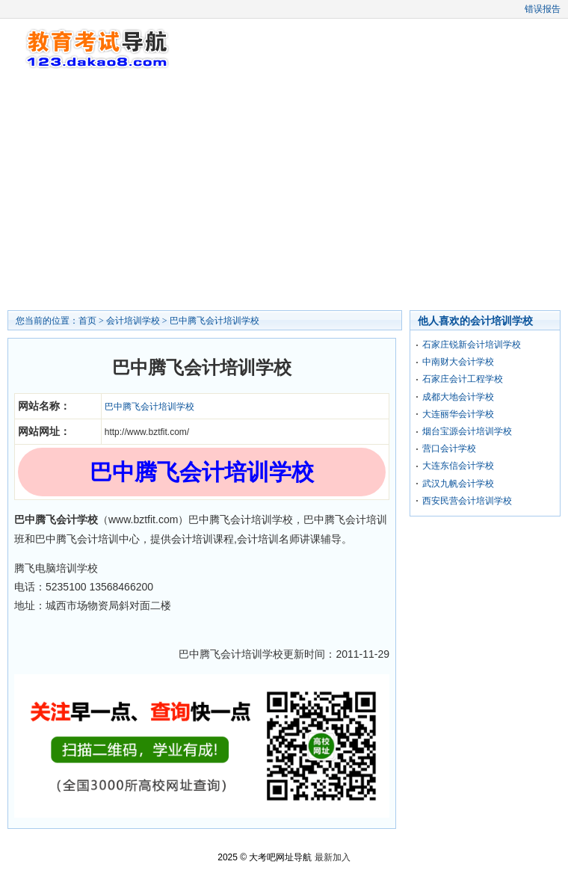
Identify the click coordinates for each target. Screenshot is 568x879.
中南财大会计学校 (458, 362)
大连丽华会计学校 (458, 414)
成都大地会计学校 (458, 397)
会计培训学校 (133, 320)
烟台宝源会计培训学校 (467, 431)
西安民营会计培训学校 (467, 501)
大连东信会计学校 (458, 465)
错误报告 (543, 9)
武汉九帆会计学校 (458, 483)
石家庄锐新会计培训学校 (471, 344)
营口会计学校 (449, 448)
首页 (87, 320)
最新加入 (333, 857)
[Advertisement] (284, 190)
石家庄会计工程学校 (462, 379)
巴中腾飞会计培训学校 (214, 320)
